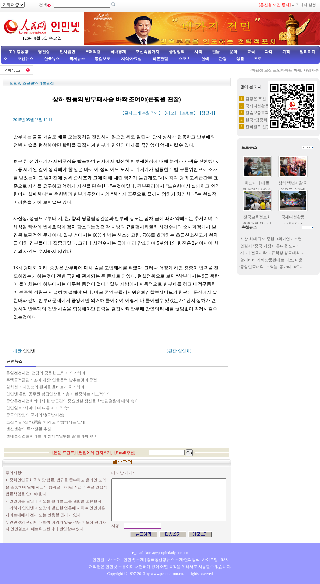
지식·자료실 (132, 59)
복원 (146, 113)
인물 (216, 51)
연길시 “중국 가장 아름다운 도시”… (271, 246)
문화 (233, 51)
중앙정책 (177, 51)
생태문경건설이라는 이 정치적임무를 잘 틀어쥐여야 (51, 436)
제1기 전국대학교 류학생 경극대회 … (272, 253)
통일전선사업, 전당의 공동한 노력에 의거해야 (45, 373)
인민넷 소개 (133, 559)
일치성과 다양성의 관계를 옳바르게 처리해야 (45, 387)
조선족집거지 (147, 51)
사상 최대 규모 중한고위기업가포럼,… (273, 239)
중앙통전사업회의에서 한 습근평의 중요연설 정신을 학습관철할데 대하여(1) (72, 401)
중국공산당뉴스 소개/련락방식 (173, 559)
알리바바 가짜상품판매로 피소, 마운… (273, 260)
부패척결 (93, 51)
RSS (224, 559)
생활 (240, 59)
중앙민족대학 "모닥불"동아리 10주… (272, 267)
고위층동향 (18, 51)
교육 (251, 51)
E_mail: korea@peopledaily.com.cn (160, 553)
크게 (137, 113)
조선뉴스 (26, 59)
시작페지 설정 (304, 5)
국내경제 (118, 51)
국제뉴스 (77, 59)
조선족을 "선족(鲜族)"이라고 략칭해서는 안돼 (45, 422)
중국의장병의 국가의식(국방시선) (35, 415)
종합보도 (102, 59)
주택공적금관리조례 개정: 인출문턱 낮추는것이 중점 (51, 380)
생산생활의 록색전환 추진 (28, 429)
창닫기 (207, 113)
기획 (286, 51)
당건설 (44, 51)
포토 (258, 59)
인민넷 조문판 (22, 83)
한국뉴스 (52, 59)
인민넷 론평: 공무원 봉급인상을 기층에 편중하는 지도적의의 (58, 394)
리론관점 (160, 59)
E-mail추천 (125, 452)
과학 (268, 51)
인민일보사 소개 (106, 559)
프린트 (188, 113)
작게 (155, 113)
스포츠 (184, 59)
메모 (170, 113)
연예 (204, 59)
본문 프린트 (64, 452)
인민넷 (29, 351)
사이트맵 (210, 559)
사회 (198, 51)
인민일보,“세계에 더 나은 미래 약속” (38, 408)
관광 (223, 59)
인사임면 (67, 51)
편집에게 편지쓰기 (95, 452)
